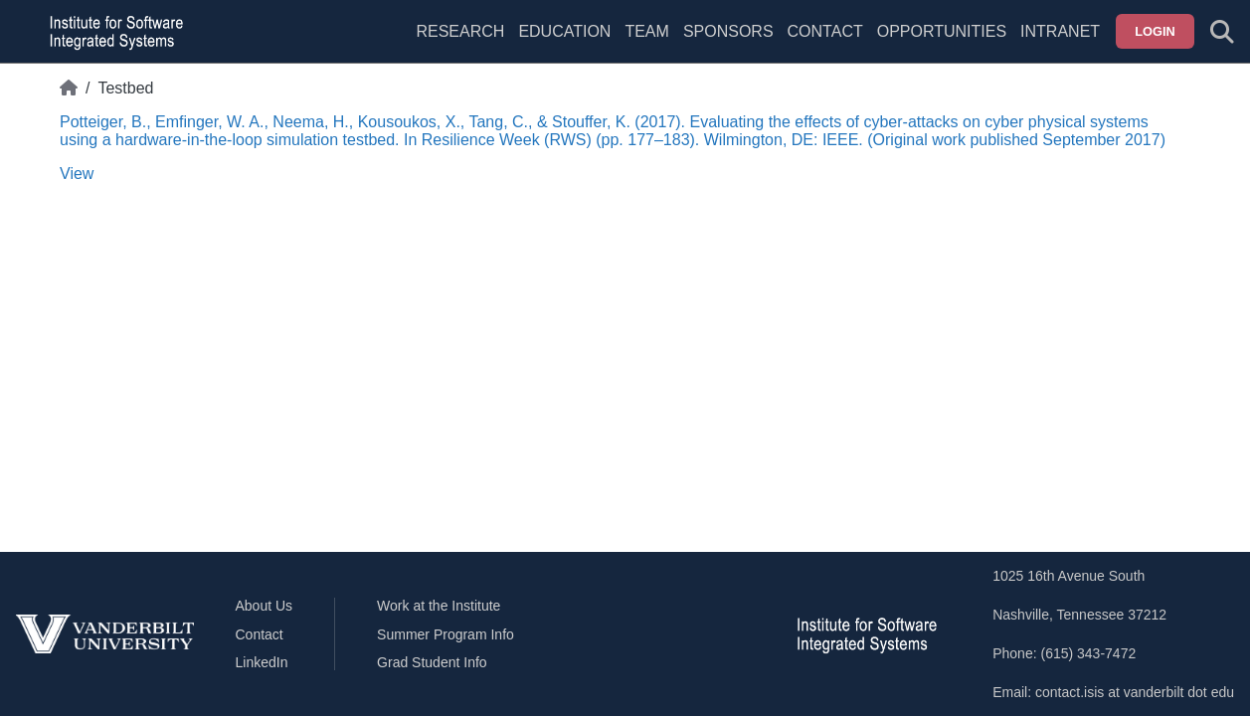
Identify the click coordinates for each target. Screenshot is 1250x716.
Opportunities (941, 31)
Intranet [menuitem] (1060, 31)
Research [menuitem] (460, 31)
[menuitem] (646, 44)
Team (646, 31)
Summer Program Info (445, 634)
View (76, 173)
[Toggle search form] (1222, 32)
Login (1155, 31)
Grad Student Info (432, 662)
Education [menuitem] (564, 31)
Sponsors (728, 31)
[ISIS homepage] (111, 32)
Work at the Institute (438, 606)
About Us (264, 606)
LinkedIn (262, 662)
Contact (825, 31)
